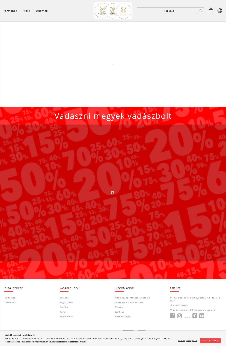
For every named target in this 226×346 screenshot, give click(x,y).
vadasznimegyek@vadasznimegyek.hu (194, 310)
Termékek (10, 303)
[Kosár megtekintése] (11, 10)
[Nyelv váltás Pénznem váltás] (219, 10)
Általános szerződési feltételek (132, 298)
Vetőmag (41, 10)
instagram (179, 316)
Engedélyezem (210, 340)
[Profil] (26, 10)
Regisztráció (66, 303)
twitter (188, 318)
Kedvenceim (66, 317)
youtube (201, 316)
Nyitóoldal (10, 298)
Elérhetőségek (123, 317)
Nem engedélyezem (187, 340)
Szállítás (119, 312)
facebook (172, 316)
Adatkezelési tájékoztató (129, 303)
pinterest (194, 316)
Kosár (63, 312)
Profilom (64, 307)
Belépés (64, 298)
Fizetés (119, 307)
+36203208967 (180, 306)
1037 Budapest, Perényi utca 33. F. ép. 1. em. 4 (195, 300)
